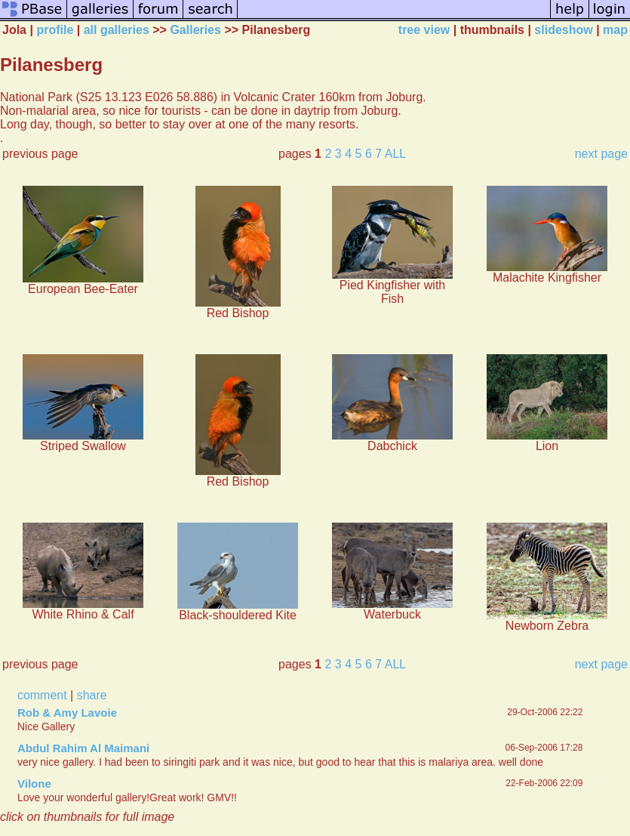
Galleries (195, 29)
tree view (424, 29)
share (92, 695)
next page (601, 153)
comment (42, 695)
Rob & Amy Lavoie (67, 712)
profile (54, 29)
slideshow (563, 29)
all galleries (116, 29)
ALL (395, 153)
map (615, 29)
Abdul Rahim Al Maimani (83, 748)
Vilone (34, 783)
